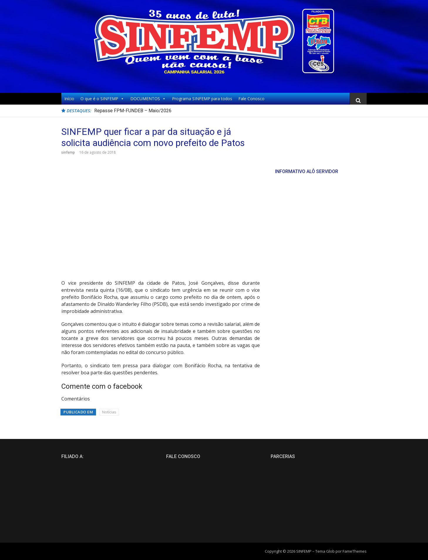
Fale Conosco (251, 98)
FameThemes (355, 551)
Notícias (109, 412)
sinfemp (68, 152)
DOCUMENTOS (148, 99)
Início (69, 98)
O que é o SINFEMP (102, 99)
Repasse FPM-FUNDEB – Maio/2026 (132, 110)
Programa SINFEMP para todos (202, 98)
